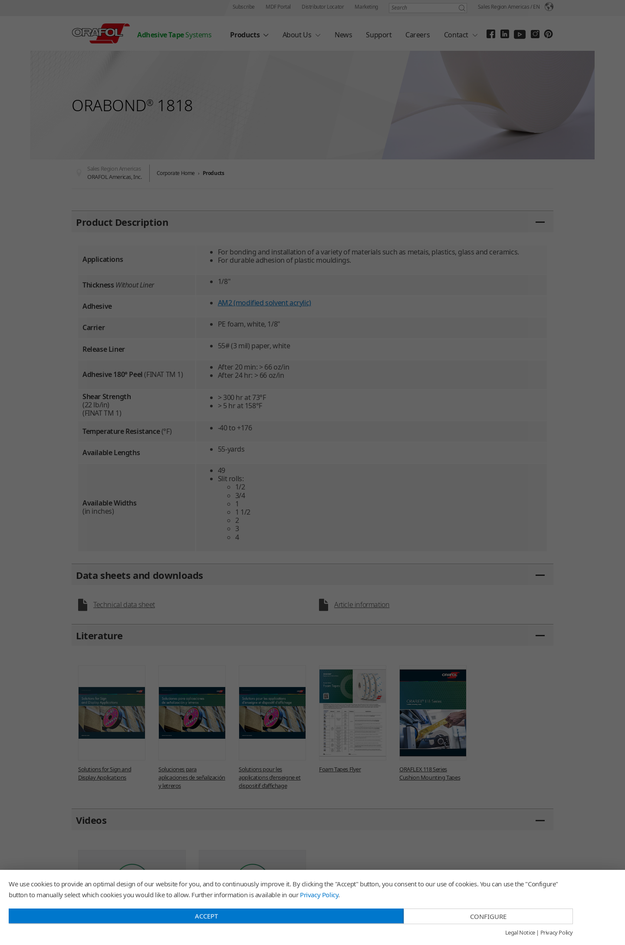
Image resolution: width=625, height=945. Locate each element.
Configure (488, 916)
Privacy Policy (319, 894)
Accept (206, 916)
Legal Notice (520, 932)
